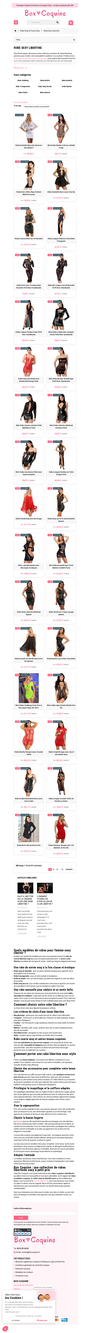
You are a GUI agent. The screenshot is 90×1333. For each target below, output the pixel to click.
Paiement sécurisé (22, 1271)
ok (21, 1220)
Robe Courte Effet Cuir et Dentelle (29, 239)
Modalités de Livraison (24, 1274)
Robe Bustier (67, 86)
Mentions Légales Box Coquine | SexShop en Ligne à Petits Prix (40, 1264)
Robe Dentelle (67, 80)
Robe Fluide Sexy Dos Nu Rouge (29, 520)
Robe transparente (21, 978)
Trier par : (18, 106)
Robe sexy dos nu (21, 986)
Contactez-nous (21, 1278)
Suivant (70, 871)
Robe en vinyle (20, 981)
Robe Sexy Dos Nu (45, 86)
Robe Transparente (23, 86)
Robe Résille (45, 80)
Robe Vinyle (22, 92)
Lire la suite (22, 935)
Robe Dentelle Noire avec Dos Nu (61, 192)
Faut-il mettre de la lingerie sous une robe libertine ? (25, 902)
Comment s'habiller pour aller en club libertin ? (45, 902)
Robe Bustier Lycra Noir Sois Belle (61, 660)
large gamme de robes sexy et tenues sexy (31, 58)
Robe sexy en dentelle (23, 973)
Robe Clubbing (23, 80)
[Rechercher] (45, 22)
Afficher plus (20, 68)
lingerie (19, 1123)
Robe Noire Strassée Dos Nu (28, 847)
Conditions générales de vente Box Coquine (32, 1267)
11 (62, 871)
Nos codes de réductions (23, 1287)
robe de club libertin (41, 1183)
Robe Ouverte (45, 92)
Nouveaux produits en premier (36, 107)
